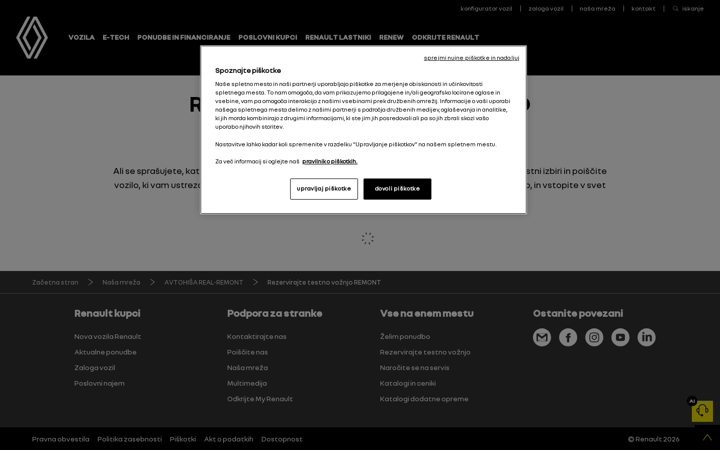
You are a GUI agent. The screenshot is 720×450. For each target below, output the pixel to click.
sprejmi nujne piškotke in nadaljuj (471, 57)
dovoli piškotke (397, 188)
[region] (363, 129)
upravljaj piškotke (324, 188)
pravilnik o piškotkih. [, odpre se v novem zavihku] (329, 161)
